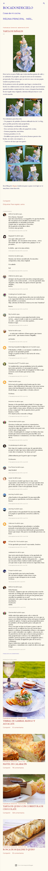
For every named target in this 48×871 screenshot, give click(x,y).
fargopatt (11, 236)
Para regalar (15, 204)
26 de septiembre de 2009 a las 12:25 (18, 250)
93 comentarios (18, 853)
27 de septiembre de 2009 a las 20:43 (18, 416)
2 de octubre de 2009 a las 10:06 (17, 607)
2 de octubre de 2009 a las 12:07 (16, 649)
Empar (10, 570)
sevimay (11, 494)
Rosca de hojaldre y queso (19, 849)
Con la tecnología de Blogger (24, 865)
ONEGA (11, 276)
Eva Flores (11, 467)
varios (22, 204)
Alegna (14, 186)
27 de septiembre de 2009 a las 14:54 (18, 396)
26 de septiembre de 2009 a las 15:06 (18, 309)
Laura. (10, 478)
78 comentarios (18, 768)
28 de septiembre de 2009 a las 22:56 (18, 536)
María (10, 381)
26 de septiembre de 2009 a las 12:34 (18, 270)
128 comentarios (18, 813)
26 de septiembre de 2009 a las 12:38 (18, 289)
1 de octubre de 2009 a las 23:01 (16, 581)
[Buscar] (44, 3)
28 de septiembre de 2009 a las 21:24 (18, 503)
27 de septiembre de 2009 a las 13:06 (18, 376)
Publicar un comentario (11, 653)
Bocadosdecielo (18, 8)
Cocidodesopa (13, 445)
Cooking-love (12, 294)
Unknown (11, 523)
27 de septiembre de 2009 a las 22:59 (18, 462)
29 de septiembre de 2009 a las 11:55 (17, 565)
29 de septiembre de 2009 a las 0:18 (17, 547)
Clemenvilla (12, 421)
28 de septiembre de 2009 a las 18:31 (18, 489)
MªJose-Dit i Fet (13, 541)
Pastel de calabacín (15, 764)
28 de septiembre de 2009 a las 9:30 (18, 472)
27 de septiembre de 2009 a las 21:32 (18, 440)
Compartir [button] (6, 201)
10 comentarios (17, 727)
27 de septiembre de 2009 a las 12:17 (17, 358)
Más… (29, 19)
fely (9, 314)
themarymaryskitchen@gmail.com (19, 347)
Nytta (10, 330)
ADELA (10, 214)
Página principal (14, 19)
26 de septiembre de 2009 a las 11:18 (17, 230)
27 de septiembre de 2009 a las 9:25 (17, 341)
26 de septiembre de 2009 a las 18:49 (18, 325)
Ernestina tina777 (14, 363)
